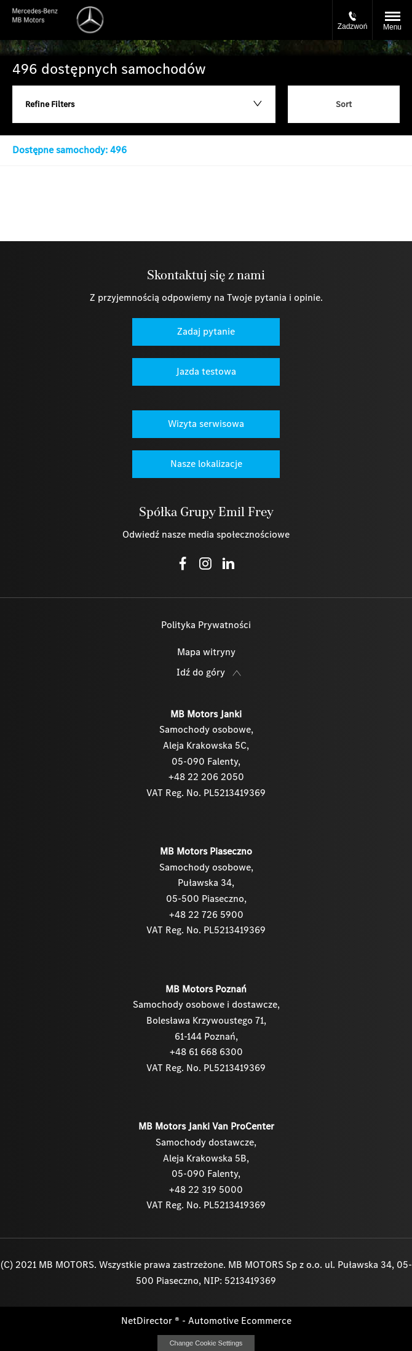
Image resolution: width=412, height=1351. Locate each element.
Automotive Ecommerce (239, 1320)
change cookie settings (206, 1343)
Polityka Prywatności (206, 624)
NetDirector (148, 1320)
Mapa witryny (206, 651)
